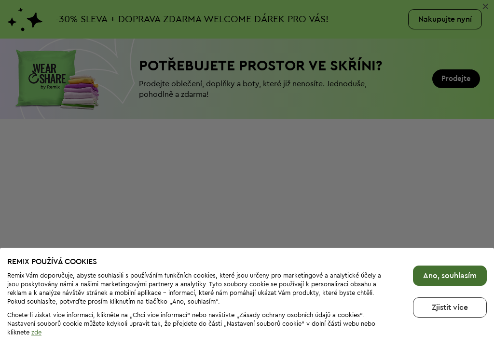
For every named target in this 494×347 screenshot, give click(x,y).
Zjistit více (450, 307)
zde (36, 332)
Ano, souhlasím (450, 276)
